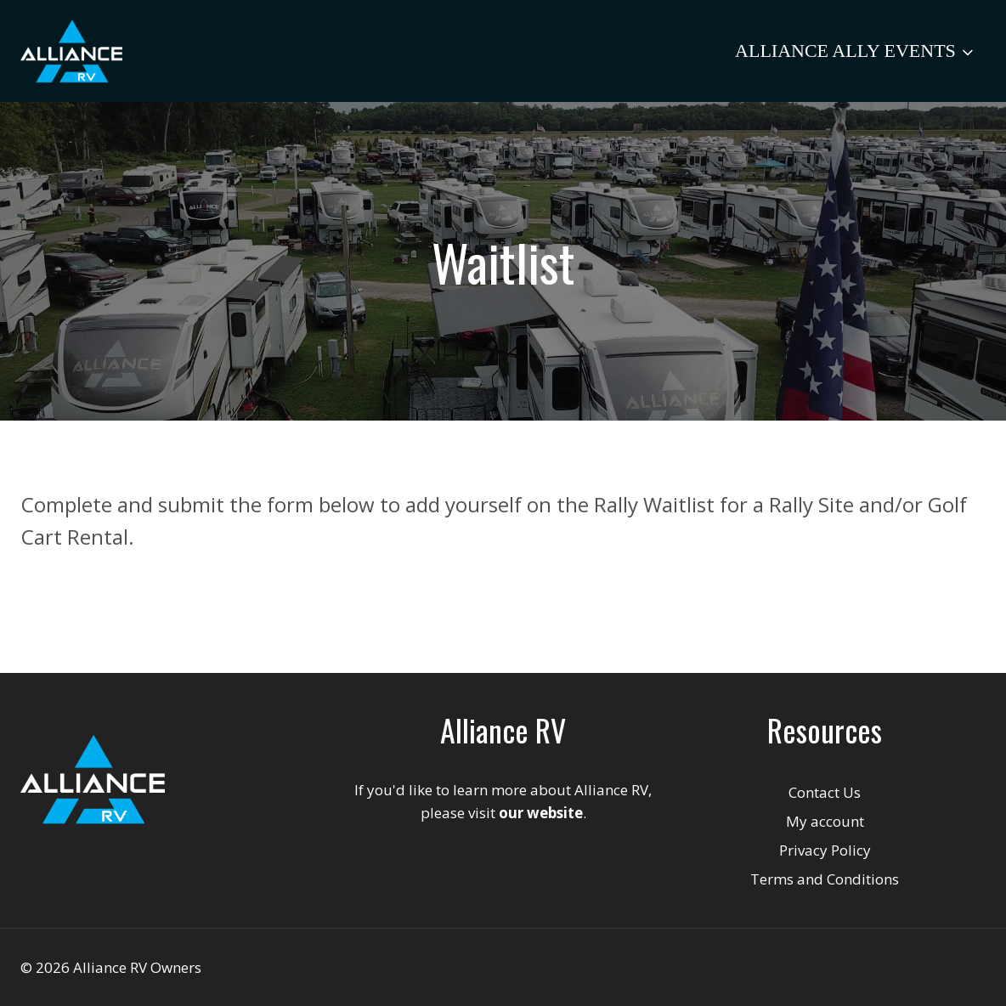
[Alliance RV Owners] (71, 51)
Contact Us (824, 792)
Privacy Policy (825, 850)
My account (825, 821)
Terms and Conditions (824, 879)
